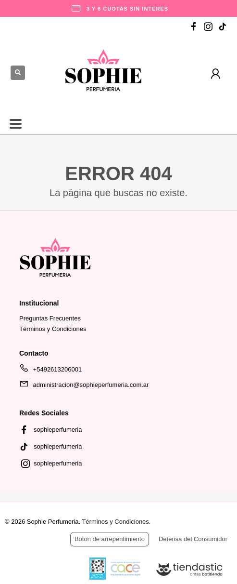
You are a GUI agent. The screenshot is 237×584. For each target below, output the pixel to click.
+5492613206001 (50, 371)
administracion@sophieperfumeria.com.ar (84, 386)
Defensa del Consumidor (193, 539)
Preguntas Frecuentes (50, 318)
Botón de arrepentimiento (110, 539)
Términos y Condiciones (52, 328)
